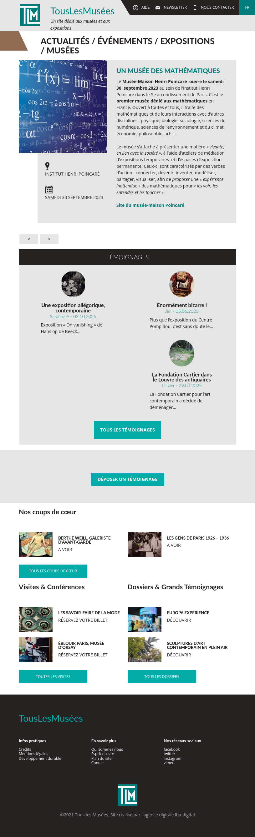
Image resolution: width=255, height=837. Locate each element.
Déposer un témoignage (127, 479)
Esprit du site (102, 753)
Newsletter (175, 7)
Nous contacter (217, 7)
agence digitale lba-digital (169, 815)
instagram (172, 758)
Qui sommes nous (107, 749)
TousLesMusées (82, 10)
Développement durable (40, 758)
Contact (98, 762)
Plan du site (101, 758)
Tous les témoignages (127, 430)
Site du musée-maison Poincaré (150, 205)
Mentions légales (33, 753)
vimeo (169, 762)
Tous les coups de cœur (53, 571)
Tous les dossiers (161, 676)
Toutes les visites (53, 676)
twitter (169, 753)
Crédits (25, 749)
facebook (172, 749)
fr (247, 7)
